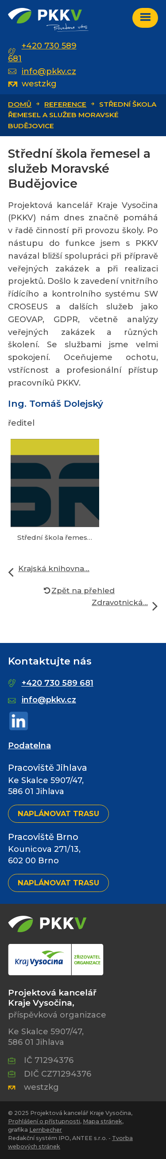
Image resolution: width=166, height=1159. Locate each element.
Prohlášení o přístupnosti (44, 1121)
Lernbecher (45, 1129)
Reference (65, 104)
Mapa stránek (102, 1121)
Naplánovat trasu (58, 813)
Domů (19, 104)
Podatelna (29, 745)
